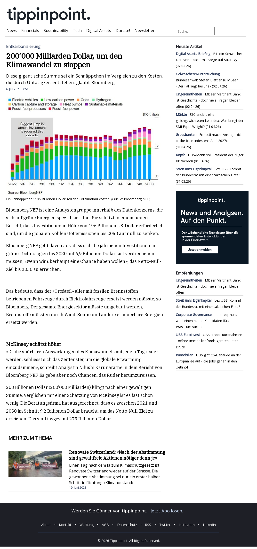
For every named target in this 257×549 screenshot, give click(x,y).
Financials (30, 30)
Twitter (164, 524)
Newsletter (145, 30)
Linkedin (209, 524)
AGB (105, 524)
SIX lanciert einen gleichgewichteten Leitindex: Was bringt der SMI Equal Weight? (209, 120)
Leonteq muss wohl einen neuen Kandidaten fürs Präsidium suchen (206, 320)
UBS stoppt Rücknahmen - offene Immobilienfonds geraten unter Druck (209, 340)
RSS (148, 524)
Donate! (123, 30)
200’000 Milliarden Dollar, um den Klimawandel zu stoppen (64, 60)
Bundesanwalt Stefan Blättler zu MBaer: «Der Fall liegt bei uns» (207, 80)
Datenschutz (127, 524)
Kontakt (65, 524)
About (46, 524)
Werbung (87, 524)
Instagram (187, 524)
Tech (77, 30)
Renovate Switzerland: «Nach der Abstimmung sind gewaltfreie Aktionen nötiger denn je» (117, 455)
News (12, 30)
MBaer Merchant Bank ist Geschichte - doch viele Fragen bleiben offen (208, 100)
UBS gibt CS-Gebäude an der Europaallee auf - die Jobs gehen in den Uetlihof (208, 361)
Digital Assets (98, 30)
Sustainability (56, 30)
